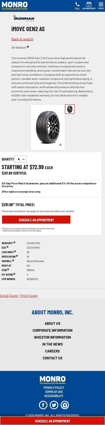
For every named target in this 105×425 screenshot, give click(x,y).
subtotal (20, 173)
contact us (52, 358)
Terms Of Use (54, 391)
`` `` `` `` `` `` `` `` (20, 159)
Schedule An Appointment (52, 421)
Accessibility (53, 395)
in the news (52, 344)
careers (52, 351)
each (49, 168)
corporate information (52, 330)
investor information (52, 337)
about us (52, 323)
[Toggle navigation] (101, 6)
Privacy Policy (54, 387)
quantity (14, 159)
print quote (29, 295)
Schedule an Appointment (36, 220)
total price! (24, 205)
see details (67, 211)
